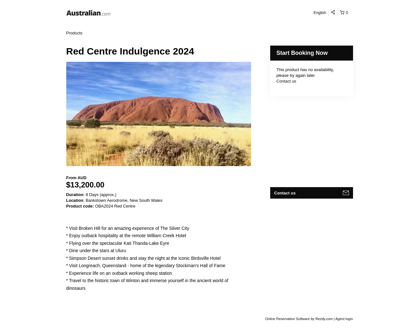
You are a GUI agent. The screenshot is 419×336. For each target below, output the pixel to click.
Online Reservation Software (287, 319)
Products (74, 33)
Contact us (286, 81)
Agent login (344, 319)
